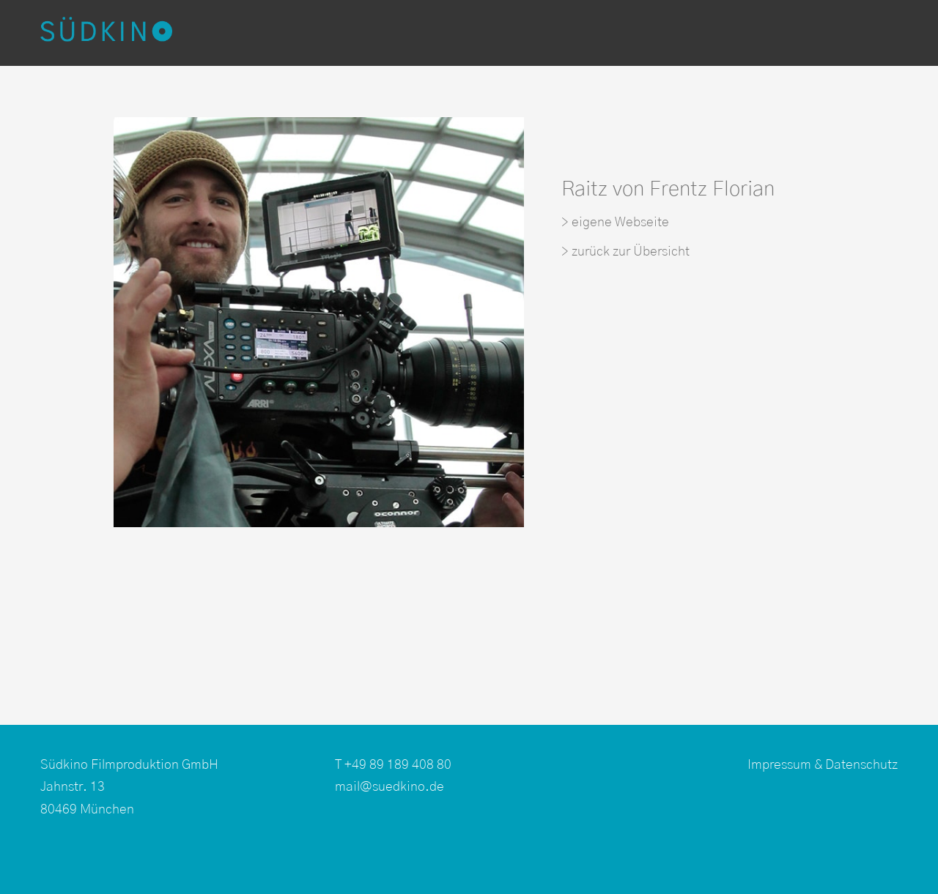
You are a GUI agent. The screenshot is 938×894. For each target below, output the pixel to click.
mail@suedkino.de (389, 787)
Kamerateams (544, 33)
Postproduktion (413, 33)
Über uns (812, 33)
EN (869, 33)
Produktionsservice (685, 33)
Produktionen (285, 33)
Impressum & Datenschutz (822, 765)
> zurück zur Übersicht (625, 251)
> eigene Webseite (615, 222)
